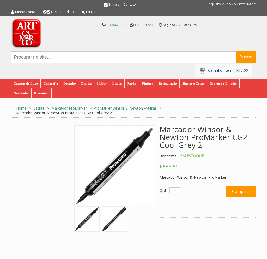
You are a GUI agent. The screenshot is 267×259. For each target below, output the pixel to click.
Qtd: (163, 190)
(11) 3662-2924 (116, 25)
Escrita (39, 108)
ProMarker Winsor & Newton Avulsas (125, 108)
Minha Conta (25, 11)
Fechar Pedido (62, 11)
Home (21, 108)
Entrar (91, 11)
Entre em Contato (122, 4)
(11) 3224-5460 (144, 25)
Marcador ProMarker (69, 108)
